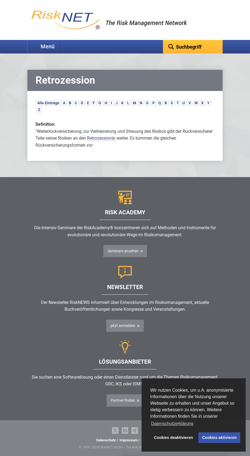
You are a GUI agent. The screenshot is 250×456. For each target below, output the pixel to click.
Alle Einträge (48, 103)
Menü (48, 46)
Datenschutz (106, 440)
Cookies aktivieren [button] (219, 437)
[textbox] (193, 46)
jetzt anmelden (123, 325)
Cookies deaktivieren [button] (173, 437)
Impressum (128, 440)
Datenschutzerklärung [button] (172, 423)
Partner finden (123, 400)
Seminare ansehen (123, 251)
